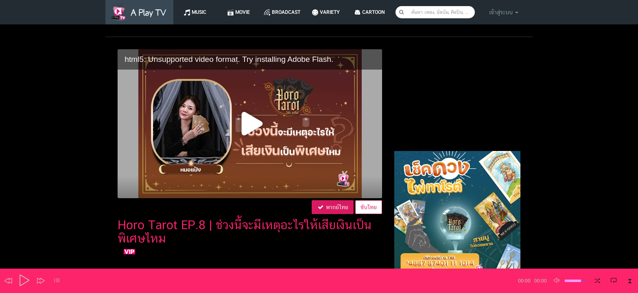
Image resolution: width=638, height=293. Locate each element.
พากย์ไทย (332, 207)
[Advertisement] (457, 100)
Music (199, 12)
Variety (333, 12)
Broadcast (288, 12)
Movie (243, 12)
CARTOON (377, 12)
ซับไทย (369, 207)
